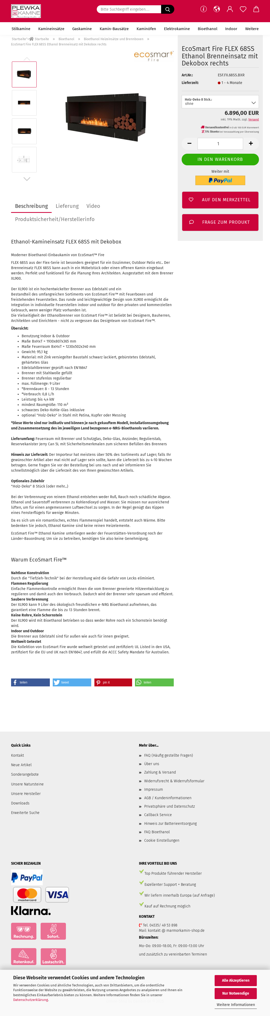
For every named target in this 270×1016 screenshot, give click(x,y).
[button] (216, 9)
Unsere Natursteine (27, 784)
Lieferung (67, 206)
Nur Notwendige (235, 993)
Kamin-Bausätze (114, 28)
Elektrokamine (177, 28)
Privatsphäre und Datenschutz (169, 806)
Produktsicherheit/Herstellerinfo (55, 219)
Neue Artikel (21, 765)
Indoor (231, 28)
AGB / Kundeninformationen (167, 798)
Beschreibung (31, 206)
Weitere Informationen (236, 1005)
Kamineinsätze (51, 28)
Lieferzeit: (190, 83)
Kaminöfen (146, 28)
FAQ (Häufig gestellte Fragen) (168, 755)
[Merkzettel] (243, 9)
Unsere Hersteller (26, 794)
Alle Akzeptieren (235, 980)
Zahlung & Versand (160, 772)
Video (93, 206)
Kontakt (17, 755)
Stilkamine (21, 28)
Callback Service (158, 815)
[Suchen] (167, 9)
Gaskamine (82, 28)
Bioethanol (207, 28)
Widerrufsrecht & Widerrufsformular (174, 781)
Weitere (252, 28)
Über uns (151, 764)
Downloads (20, 803)
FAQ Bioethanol (157, 832)
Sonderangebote (25, 774)
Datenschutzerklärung (30, 1000)
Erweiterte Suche (25, 813)
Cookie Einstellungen (161, 840)
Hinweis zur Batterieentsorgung (170, 823)
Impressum (153, 789)
